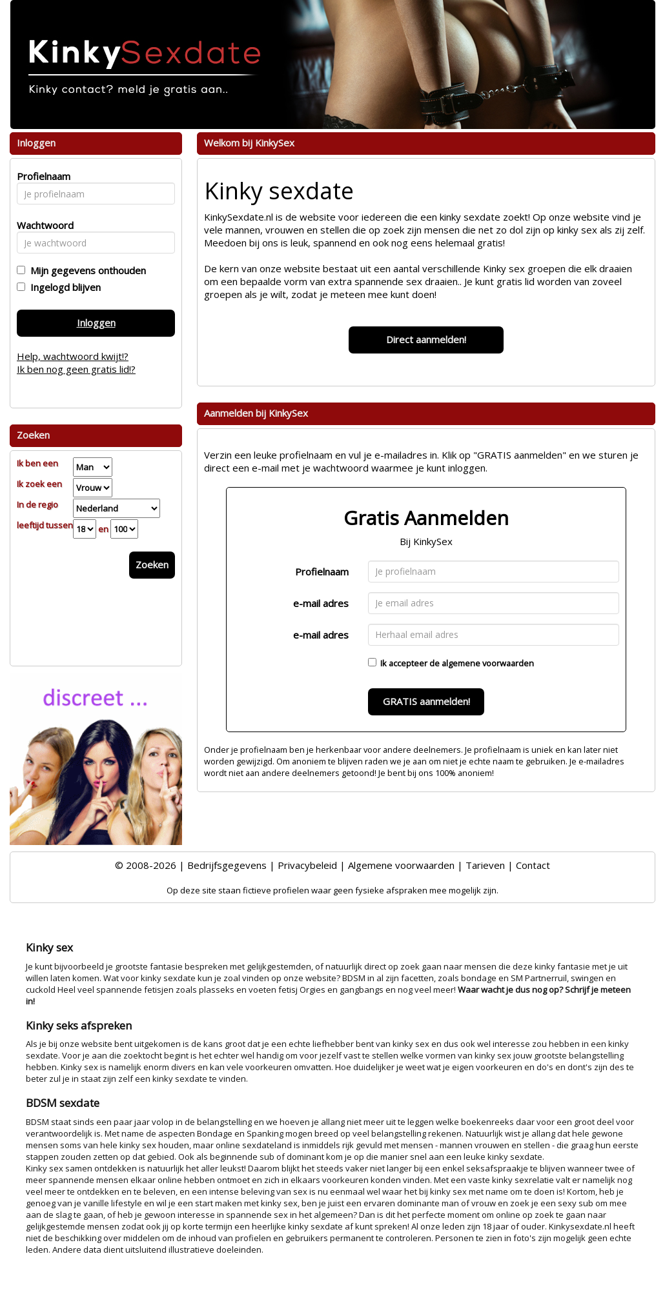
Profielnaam (322, 571)
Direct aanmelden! (426, 339)
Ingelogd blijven (63, 287)
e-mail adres (321, 603)
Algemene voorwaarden (401, 865)
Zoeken (152, 564)
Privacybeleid (307, 865)
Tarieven (485, 865)
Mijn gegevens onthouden (85, 270)
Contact (533, 865)
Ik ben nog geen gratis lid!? (76, 369)
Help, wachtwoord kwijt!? (72, 356)
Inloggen (96, 322)
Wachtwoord (41, 225)
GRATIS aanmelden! (426, 701)
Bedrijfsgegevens (227, 865)
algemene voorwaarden (488, 663)
